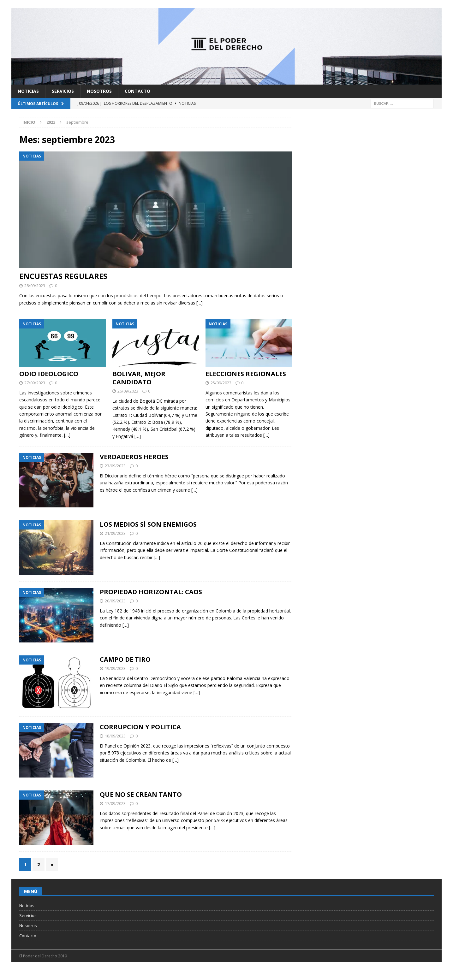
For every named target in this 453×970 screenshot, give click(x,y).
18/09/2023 (115, 736)
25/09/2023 (221, 383)
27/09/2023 (34, 383)
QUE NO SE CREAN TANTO (141, 794)
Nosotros (99, 91)
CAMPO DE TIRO (125, 659)
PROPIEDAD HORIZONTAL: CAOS (151, 592)
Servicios (63, 91)
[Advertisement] (368, 161)
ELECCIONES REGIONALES (246, 374)
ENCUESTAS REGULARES (63, 276)
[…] (199, 303)
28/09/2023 (34, 285)
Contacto (137, 91)
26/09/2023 (127, 391)
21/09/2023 (115, 533)
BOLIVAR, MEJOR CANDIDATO (138, 378)
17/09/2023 (115, 803)
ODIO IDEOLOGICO (48, 374)
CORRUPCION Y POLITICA (140, 727)
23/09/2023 (115, 466)
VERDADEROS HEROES (134, 456)
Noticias (28, 91)
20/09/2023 (115, 601)
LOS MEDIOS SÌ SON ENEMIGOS (148, 524)
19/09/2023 (115, 668)
